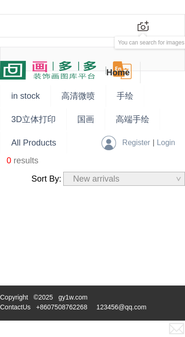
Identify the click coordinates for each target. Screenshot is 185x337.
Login (166, 143)
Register (136, 143)
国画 (85, 119)
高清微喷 (78, 96)
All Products (33, 142)
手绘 (125, 96)
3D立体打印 (33, 119)
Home (118, 72)
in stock (25, 96)
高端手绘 (132, 119)
